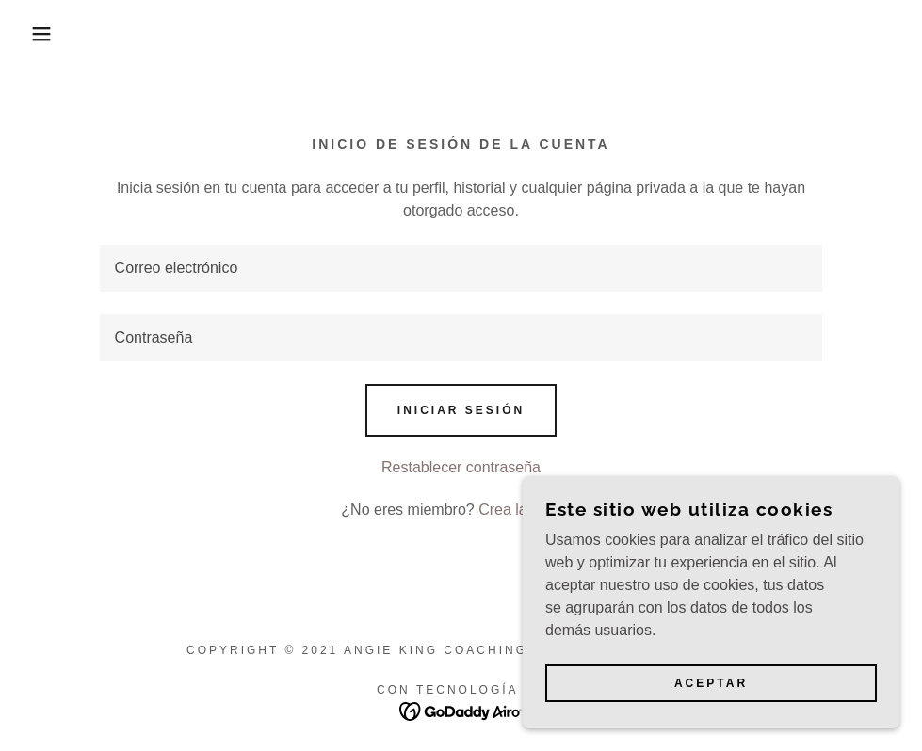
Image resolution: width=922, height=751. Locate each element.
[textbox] (461, 268)
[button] (46, 34)
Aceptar (711, 683)
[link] (461, 710)
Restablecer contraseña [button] (461, 467)
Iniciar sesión (461, 410)
